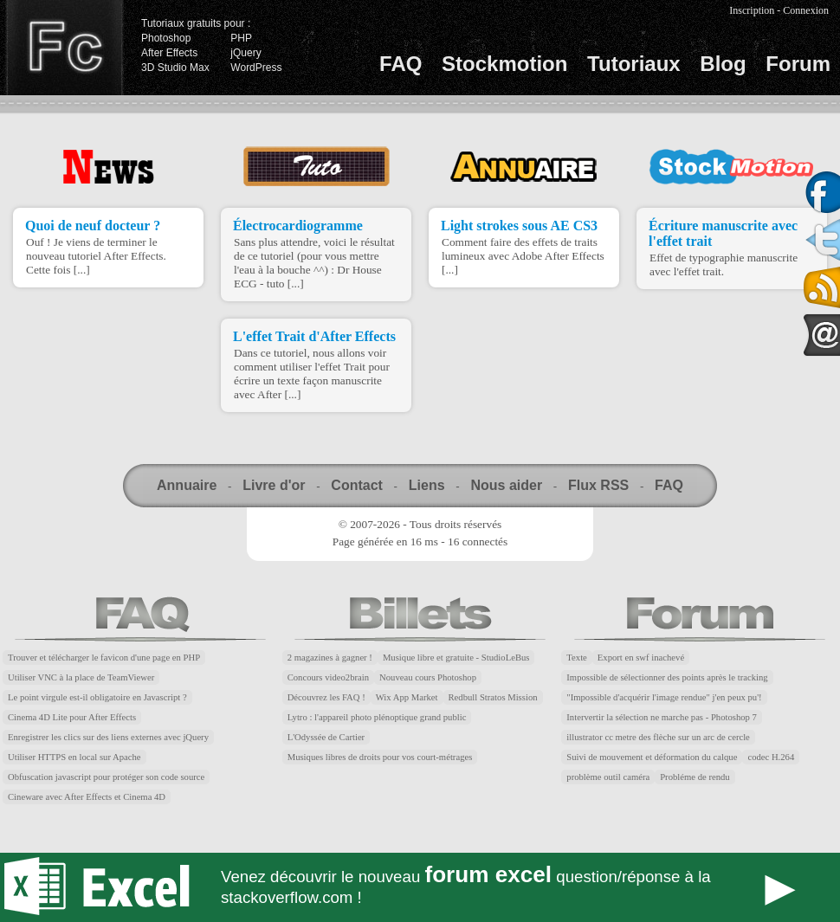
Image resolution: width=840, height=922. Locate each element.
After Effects (169, 53)
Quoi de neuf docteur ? (92, 225)
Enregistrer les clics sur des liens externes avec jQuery (108, 737)
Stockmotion (504, 63)
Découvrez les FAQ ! (326, 697)
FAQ (400, 63)
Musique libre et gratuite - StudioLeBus (456, 657)
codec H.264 (770, 757)
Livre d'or (273, 485)
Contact (357, 485)
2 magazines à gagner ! (330, 657)
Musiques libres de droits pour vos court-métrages (380, 757)
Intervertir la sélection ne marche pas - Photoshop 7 (661, 717)
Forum (798, 63)
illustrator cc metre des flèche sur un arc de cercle (658, 737)
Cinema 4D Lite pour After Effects (72, 717)
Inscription (751, 10)
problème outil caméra (607, 777)
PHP (241, 38)
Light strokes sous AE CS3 (519, 225)
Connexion (806, 10)
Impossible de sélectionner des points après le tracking (666, 677)
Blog (723, 63)
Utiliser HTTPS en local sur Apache (74, 757)
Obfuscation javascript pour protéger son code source (106, 777)
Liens (427, 485)
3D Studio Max (175, 67)
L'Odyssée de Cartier (326, 737)
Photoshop (166, 38)
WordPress (255, 67)
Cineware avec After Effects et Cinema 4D (86, 797)
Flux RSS (598, 485)
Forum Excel (420, 887)
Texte (576, 657)
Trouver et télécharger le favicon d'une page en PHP (104, 657)
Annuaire (186, 485)
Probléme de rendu (695, 777)
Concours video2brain (328, 677)
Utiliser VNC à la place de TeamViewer (81, 677)
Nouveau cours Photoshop (427, 677)
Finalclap (64, 47)
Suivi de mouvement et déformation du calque (651, 757)
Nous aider (506, 485)
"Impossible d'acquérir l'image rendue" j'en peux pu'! (663, 697)
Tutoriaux (634, 63)
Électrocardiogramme (298, 225)
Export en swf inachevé (641, 657)
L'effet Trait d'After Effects (314, 336)
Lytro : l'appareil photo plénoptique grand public (377, 717)
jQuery (245, 53)
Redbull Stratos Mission (493, 697)
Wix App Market (407, 697)
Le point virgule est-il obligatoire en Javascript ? (97, 697)
